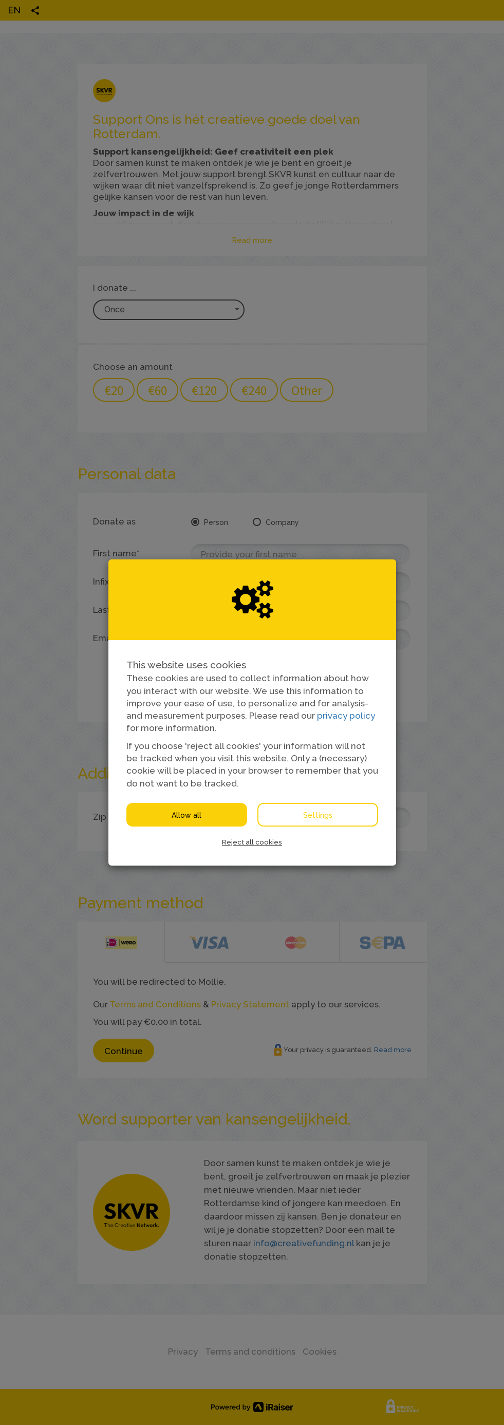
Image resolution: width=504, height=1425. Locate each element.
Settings (317, 815)
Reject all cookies (252, 842)
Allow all (186, 815)
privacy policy (346, 715)
